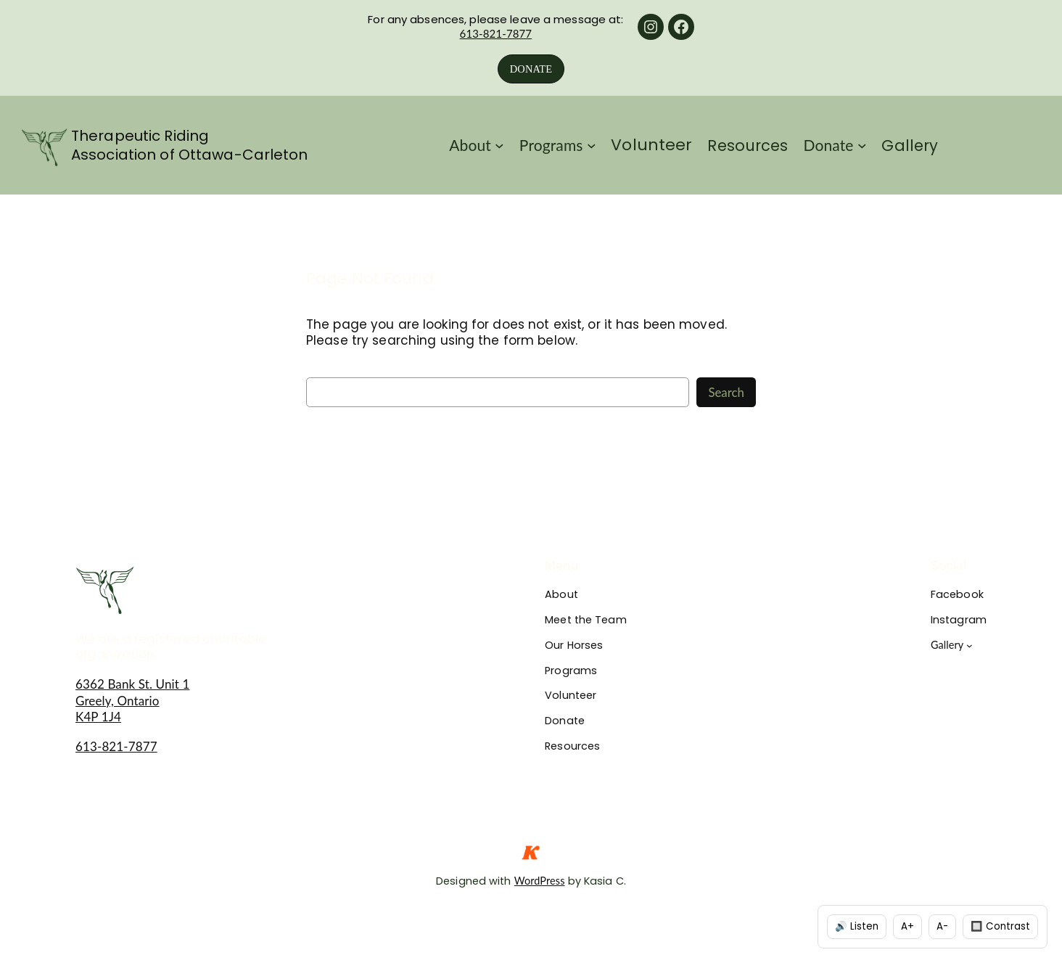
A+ (907, 926)
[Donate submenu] (862, 145)
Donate (829, 145)
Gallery (947, 645)
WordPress (539, 880)
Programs (551, 145)
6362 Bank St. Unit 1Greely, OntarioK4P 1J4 (132, 700)
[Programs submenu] (591, 145)
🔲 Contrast (1000, 926)
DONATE (531, 69)
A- (942, 926)
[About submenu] (499, 145)
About (470, 145)
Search (726, 392)
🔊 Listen (856, 926)
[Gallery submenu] (969, 645)
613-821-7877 (496, 33)
